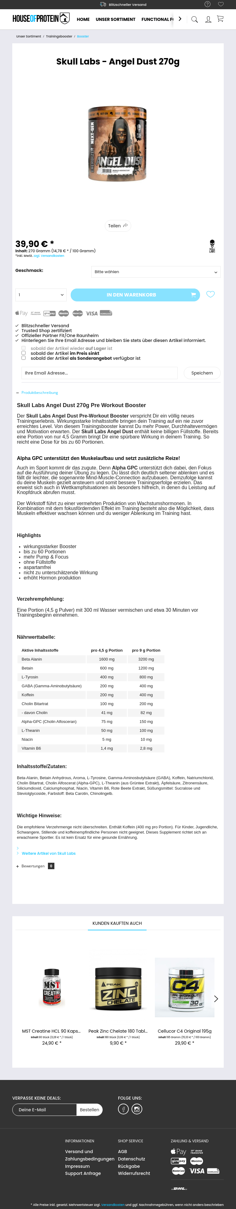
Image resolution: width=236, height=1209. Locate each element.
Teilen (114, 226)
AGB (122, 1151)
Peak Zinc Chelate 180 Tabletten (118, 1031)
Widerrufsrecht (134, 1173)
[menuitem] (204, 4)
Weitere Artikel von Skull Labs (46, 853)
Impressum (77, 1166)
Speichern (202, 373)
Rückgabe (129, 1166)
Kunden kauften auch (117, 923)
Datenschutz (131, 1159)
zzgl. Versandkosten (48, 255)
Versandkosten (112, 1205)
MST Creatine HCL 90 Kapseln (52, 1031)
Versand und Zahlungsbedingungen (90, 1155)
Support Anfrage (83, 1173)
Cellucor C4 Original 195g (185, 1031)
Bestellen (89, 1110)
